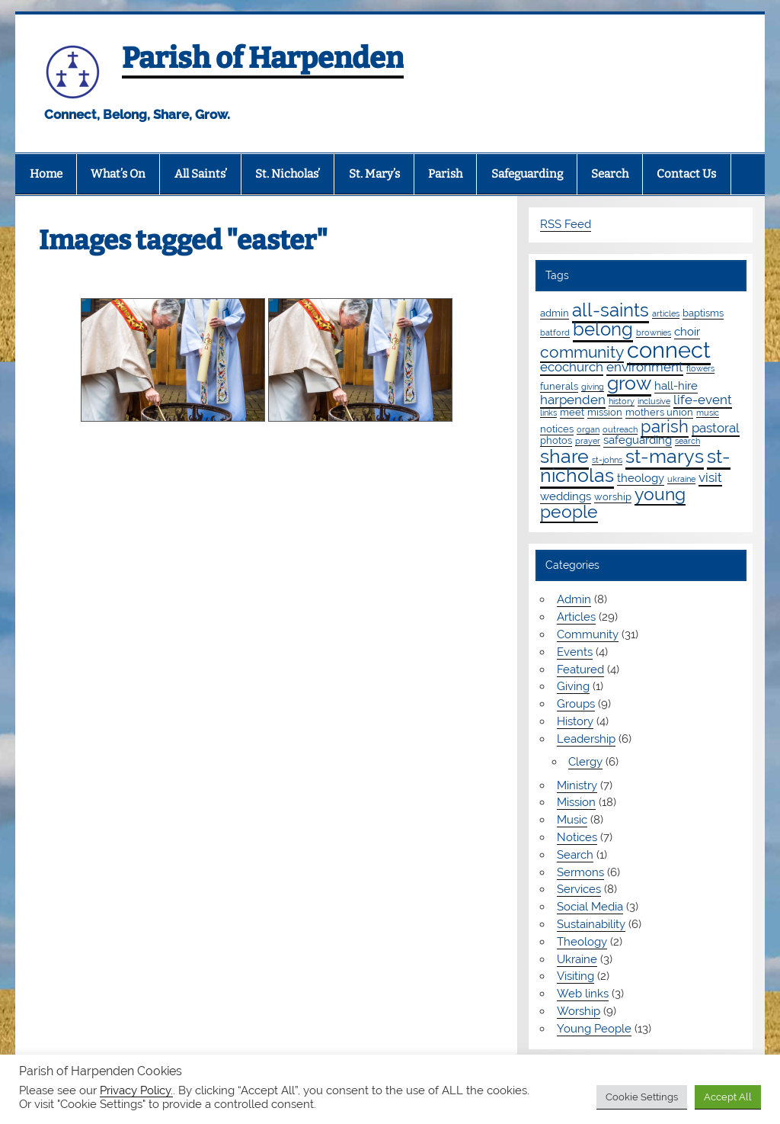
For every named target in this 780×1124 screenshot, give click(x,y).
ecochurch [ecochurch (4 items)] (571, 366)
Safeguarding (527, 174)
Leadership (586, 739)
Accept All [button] (728, 1097)
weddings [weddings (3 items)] (565, 496)
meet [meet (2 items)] (572, 412)
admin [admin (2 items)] (554, 313)
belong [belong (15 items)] (603, 329)
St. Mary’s (374, 174)
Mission (576, 802)
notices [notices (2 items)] (557, 428)
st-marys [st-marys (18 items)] (664, 456)
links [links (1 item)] (548, 412)
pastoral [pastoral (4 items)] (716, 427)
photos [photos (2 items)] (556, 440)
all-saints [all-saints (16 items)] (610, 310)
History (575, 721)
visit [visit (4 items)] (710, 477)
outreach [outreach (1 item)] (620, 429)
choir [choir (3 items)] (687, 332)
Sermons (580, 872)
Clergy (585, 762)
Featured (580, 669)
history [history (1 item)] (622, 401)
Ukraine (577, 959)
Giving (573, 686)
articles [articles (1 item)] (665, 313)
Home (46, 174)
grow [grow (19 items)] (629, 382)
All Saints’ (200, 174)
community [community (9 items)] (582, 351)
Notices (577, 837)
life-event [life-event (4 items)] (702, 399)
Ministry (577, 785)
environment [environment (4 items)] (644, 366)
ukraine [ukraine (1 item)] (681, 478)
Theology (582, 942)
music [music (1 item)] (707, 412)
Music (572, 820)
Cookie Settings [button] (642, 1097)
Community (588, 634)
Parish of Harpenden (263, 57)
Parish (445, 174)
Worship (578, 1011)
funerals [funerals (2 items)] (559, 386)
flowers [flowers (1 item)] (700, 368)
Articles (576, 617)
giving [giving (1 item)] (592, 386)
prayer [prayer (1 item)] (587, 440)
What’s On (118, 174)
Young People (594, 1029)
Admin (574, 599)
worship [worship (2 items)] (612, 496)
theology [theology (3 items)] (640, 478)
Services (579, 889)
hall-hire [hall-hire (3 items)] (676, 386)
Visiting (575, 976)
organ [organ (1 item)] (588, 429)
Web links (583, 993)
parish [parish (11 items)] (665, 426)
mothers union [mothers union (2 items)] (659, 412)
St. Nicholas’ (287, 174)
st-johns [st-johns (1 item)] (607, 459)
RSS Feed (565, 224)
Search (609, 174)
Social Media (590, 907)
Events (575, 652)
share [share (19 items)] (564, 456)
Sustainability (591, 924)
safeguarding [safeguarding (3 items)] (637, 440)
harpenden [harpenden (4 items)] (573, 399)
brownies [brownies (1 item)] (653, 332)
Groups (576, 704)
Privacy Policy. (136, 1090)
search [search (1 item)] (687, 440)
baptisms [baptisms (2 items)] (703, 313)
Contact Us (686, 174)
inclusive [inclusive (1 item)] (654, 401)
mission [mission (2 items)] (604, 412)
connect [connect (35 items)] (669, 349)
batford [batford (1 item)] (555, 332)
